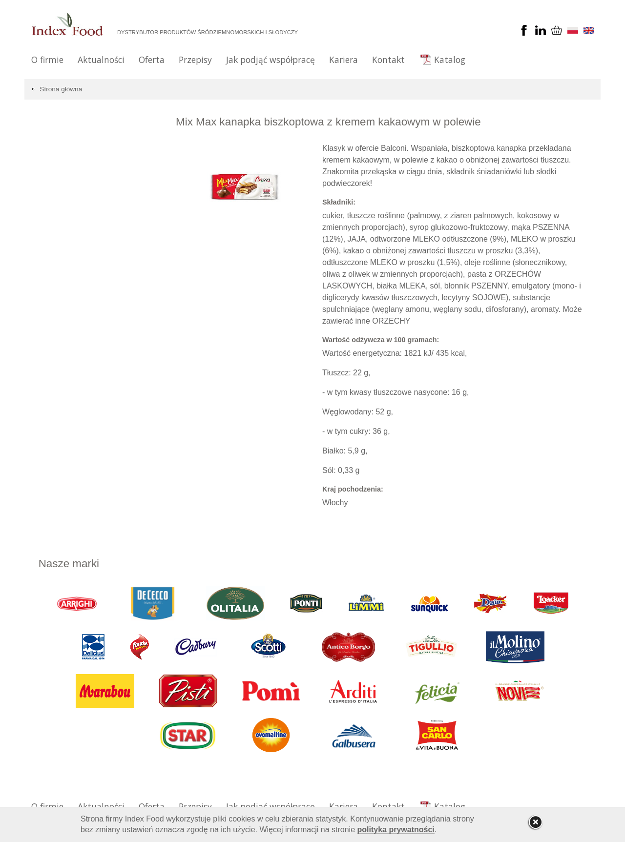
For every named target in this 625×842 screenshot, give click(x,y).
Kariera (343, 59)
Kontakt (388, 59)
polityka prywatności (396, 829)
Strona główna (61, 89)
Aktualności (101, 59)
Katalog (449, 59)
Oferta (152, 59)
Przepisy (195, 59)
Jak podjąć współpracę (270, 59)
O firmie (47, 59)
